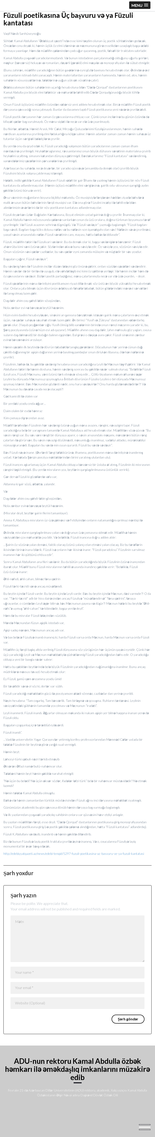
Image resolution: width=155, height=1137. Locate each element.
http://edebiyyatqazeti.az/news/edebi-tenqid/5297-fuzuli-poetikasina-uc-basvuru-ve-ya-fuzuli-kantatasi (73, 853)
